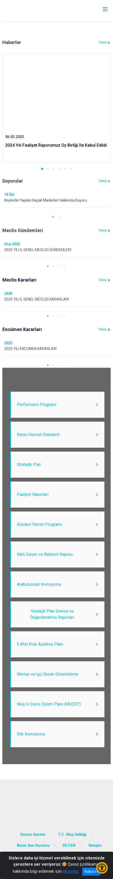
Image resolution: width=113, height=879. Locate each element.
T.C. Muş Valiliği (72, 834)
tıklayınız (70, 871)
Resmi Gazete (33, 834)
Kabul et (91, 871)
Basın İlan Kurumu (33, 845)
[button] (42, 169)
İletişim (95, 845)
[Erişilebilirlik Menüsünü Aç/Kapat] (102, 868)
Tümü (102, 42)
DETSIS (69, 845)
